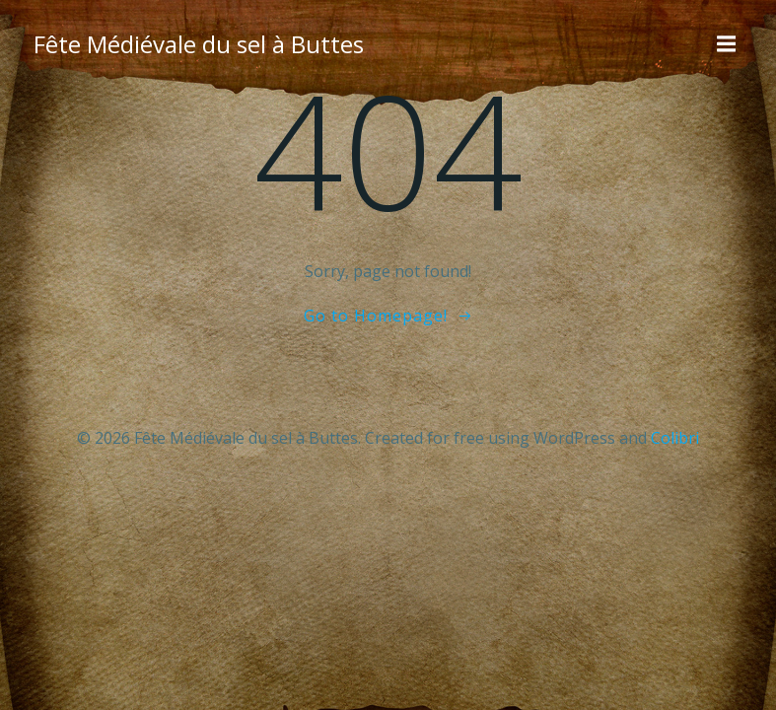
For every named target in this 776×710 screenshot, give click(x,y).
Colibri (675, 438)
